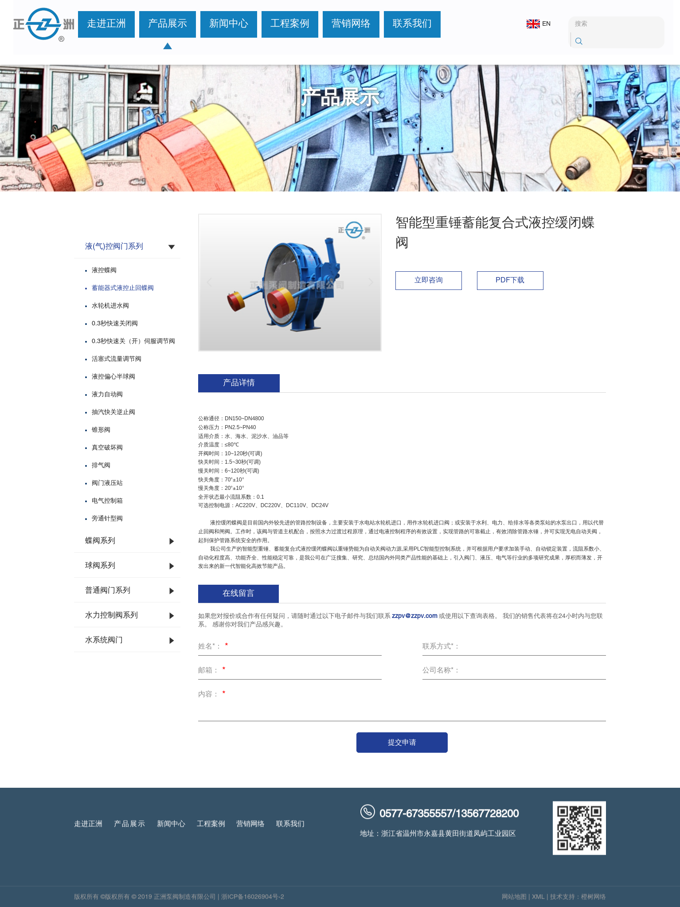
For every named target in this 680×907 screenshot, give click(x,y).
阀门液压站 (107, 483)
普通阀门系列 (107, 590)
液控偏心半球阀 (113, 377)
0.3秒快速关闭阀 (115, 324)
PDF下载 (510, 281)
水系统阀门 (104, 640)
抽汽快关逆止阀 (113, 412)
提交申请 (402, 742)
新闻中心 (222, 24)
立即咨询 (428, 281)
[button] (209, 282)
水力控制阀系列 (111, 615)
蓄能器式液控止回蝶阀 (123, 288)
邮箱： (213, 671)
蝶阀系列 (100, 541)
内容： (213, 695)
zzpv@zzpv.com (415, 616)
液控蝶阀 (104, 271)
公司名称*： (441, 671)
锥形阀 (101, 430)
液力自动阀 (107, 395)
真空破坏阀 (107, 448)
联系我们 (405, 24)
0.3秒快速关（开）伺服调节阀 (133, 341)
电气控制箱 (107, 501)
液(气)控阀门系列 (114, 246)
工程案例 (283, 24)
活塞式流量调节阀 (116, 359)
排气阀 (101, 466)
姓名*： (214, 647)
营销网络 (344, 24)
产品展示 (160, 24)
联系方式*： (441, 647)
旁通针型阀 (107, 519)
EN (533, 24)
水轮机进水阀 (110, 306)
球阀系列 (100, 566)
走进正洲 (99, 24)
